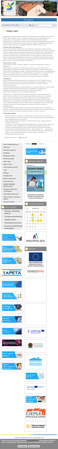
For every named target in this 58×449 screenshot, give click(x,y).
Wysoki (34, 144)
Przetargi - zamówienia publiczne (12, 212)
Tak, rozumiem (22, 446)
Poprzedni (25, 172)
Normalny (41, 144)
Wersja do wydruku (10, 137)
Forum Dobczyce (8, 181)
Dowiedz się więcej (34, 446)
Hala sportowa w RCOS (11, 167)
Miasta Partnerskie (8, 159)
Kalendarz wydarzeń (9, 150)
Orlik (5, 170)
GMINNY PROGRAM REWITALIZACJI (9, 185)
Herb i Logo (6, 161)
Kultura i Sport (7, 164)
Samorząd (6, 147)
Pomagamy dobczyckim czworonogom (10, 190)
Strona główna (6, 25)
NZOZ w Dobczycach (9, 178)
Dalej (45, 172)
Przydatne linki (7, 176)
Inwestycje (6, 153)
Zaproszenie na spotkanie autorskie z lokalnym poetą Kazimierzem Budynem (35, 196)
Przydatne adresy (10, 220)
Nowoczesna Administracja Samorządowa (13, 227)
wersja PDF (23, 137)
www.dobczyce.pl (33, 440)
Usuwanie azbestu (8, 202)
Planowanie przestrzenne (11, 194)
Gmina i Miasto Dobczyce (10, 144)
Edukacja (6, 173)
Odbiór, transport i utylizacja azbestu (11, 198)
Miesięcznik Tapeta (9, 156)
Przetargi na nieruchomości (13, 216)
